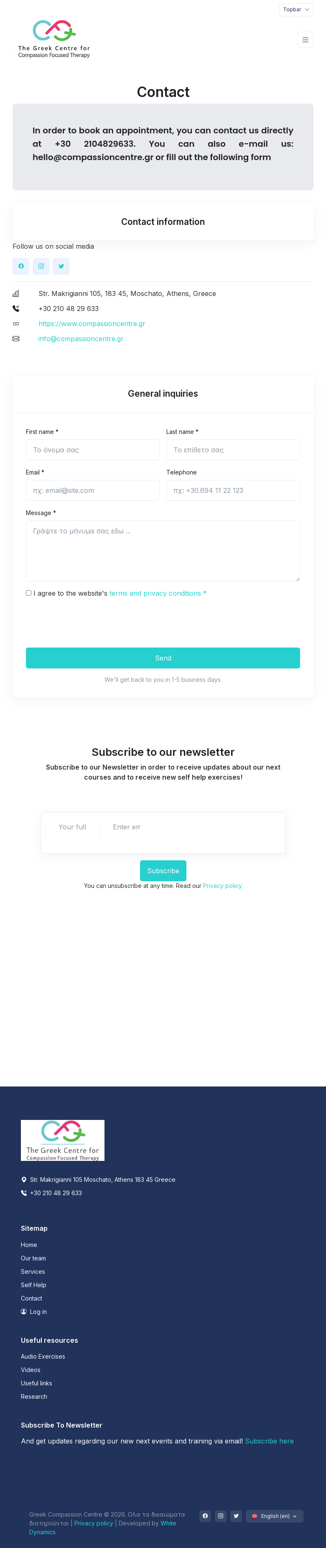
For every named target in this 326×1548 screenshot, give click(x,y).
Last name (182, 431)
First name (42, 431)
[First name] (93, 449)
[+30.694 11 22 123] (233, 490)
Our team (33, 1258)
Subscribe (163, 871)
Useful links (36, 1383)
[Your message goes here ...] (163, 550)
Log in (34, 1311)
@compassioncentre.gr (103, 157)
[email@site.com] (93, 490)
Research (34, 1396)
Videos (31, 1369)
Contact (31, 1298)
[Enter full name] (72, 826)
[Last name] (233, 449)
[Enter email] (126, 826)
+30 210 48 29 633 (51, 1192)
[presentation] (89, 621)
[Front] (54, 39)
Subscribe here (269, 1441)
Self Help (33, 1284)
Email (35, 472)
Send (163, 658)
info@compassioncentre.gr (81, 338)
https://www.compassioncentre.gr (91, 323)
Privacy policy (222, 885)
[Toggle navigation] (296, 9)
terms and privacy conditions (158, 593)
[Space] (62, 1140)
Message (41, 512)
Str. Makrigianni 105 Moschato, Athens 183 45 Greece (98, 1179)
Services (33, 1271)
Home (29, 1244)
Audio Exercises (43, 1356)
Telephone (181, 472)
